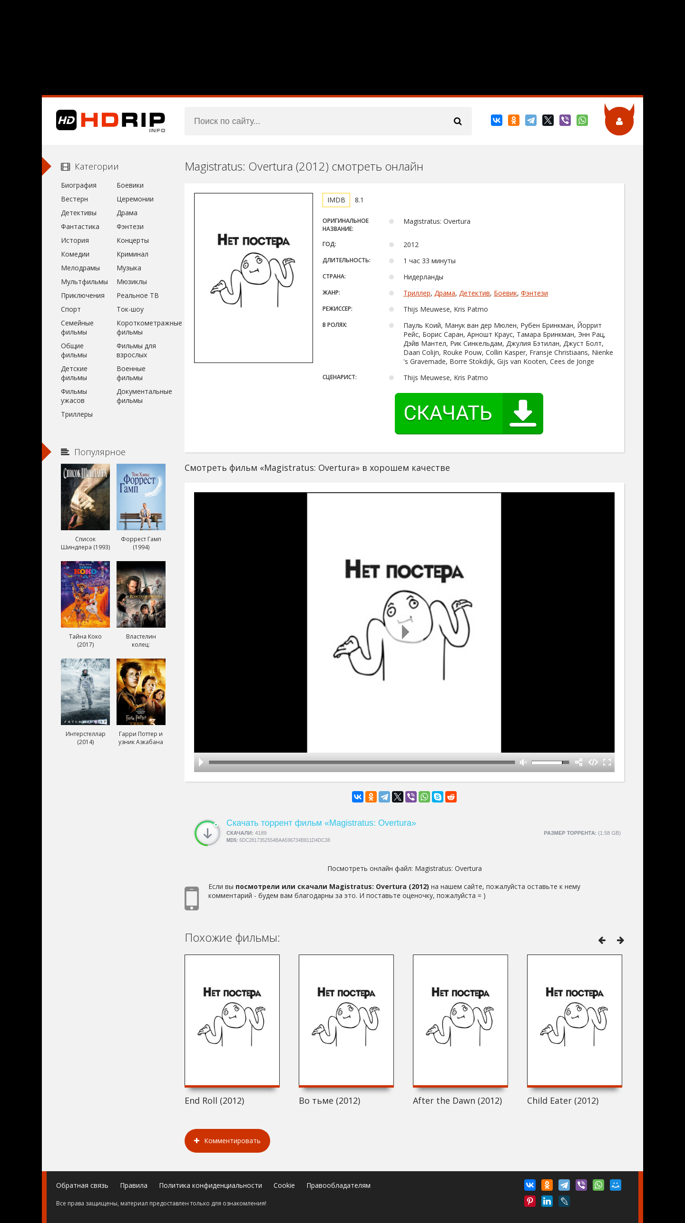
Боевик (505, 292)
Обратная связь (82, 1185)
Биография (79, 185)
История (75, 240)
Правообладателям (338, 1185)
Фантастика (80, 226)
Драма (444, 292)
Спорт (71, 309)
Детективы (79, 212)
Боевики (130, 185)
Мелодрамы (80, 267)
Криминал (132, 253)
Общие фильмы (74, 350)
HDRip (104, 121)
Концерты (133, 240)
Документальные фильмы (141, 396)
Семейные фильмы (77, 327)
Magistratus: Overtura (448, 868)
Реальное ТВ (138, 295)
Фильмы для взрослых (136, 350)
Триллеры (77, 414)
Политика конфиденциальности (210, 1185)
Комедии (75, 253)
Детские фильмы (74, 373)
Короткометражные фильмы (141, 327)
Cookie (284, 1185)
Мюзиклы (132, 281)
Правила (133, 1185)
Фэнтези (534, 292)
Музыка (129, 267)
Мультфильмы (84, 281)
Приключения (83, 295)
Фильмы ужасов (74, 396)
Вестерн (74, 198)
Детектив (474, 292)
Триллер (417, 292)
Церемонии (135, 198)
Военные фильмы (131, 373)
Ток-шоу (130, 309)
